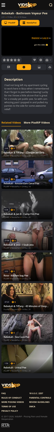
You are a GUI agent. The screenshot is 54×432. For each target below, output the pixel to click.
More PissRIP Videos (37, 122)
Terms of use (8, 406)
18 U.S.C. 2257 (36, 393)
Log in (45, 38)
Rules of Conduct (11, 398)
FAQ (3, 393)
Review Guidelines (39, 402)
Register (36, 38)
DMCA (32, 406)
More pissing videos (12, 402)
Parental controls (40, 398)
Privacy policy (9, 411)
